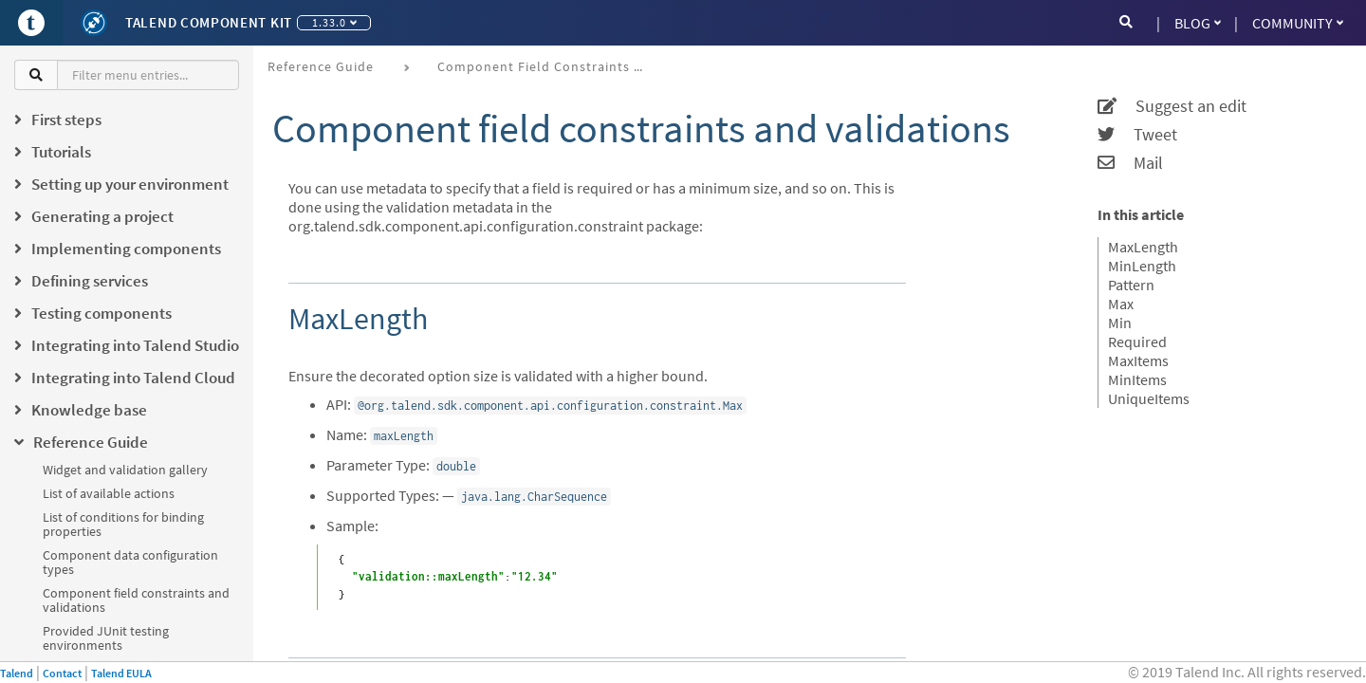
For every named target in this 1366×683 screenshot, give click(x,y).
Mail (1130, 163)
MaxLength (1143, 246)
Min (1120, 322)
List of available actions (109, 493)
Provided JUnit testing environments (106, 638)
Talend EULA (121, 673)
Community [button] (1297, 22)
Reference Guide (321, 66)
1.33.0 (334, 22)
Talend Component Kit (208, 22)
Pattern (1131, 284)
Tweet (1137, 134)
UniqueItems (1149, 398)
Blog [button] (1197, 22)
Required (1137, 341)
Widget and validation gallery (125, 469)
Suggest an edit (1172, 106)
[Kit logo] (94, 23)
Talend (16, 673)
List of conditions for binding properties (123, 524)
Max (1121, 303)
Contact (62, 673)
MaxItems (1138, 360)
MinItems (1137, 379)
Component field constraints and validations (136, 600)
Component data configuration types (130, 562)
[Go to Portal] (31, 23)
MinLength (1142, 265)
